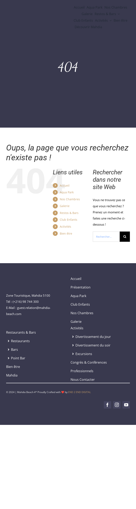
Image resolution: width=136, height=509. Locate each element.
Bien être (66, 233)
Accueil (65, 185)
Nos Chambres (70, 199)
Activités (65, 226)
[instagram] (117, 405)
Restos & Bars (69, 213)
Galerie (65, 206)
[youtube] (126, 405)
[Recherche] (125, 237)
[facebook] (107, 405)
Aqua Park (67, 192)
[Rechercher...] (106, 237)
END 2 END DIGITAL (79, 392)
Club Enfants (68, 220)
